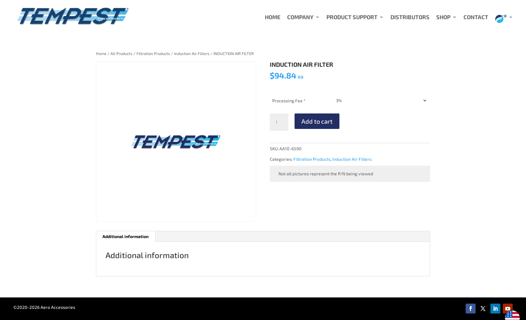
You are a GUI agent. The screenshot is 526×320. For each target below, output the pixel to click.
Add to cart (317, 121)
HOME (272, 17)
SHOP (443, 17)
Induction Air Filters (191, 53)
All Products (121, 53)
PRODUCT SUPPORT (351, 17)
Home (101, 53)
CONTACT (475, 17)
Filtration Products (153, 53)
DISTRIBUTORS (409, 17)
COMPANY (300, 17)
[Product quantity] (279, 122)
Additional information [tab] (125, 236)
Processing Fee (288, 100)
